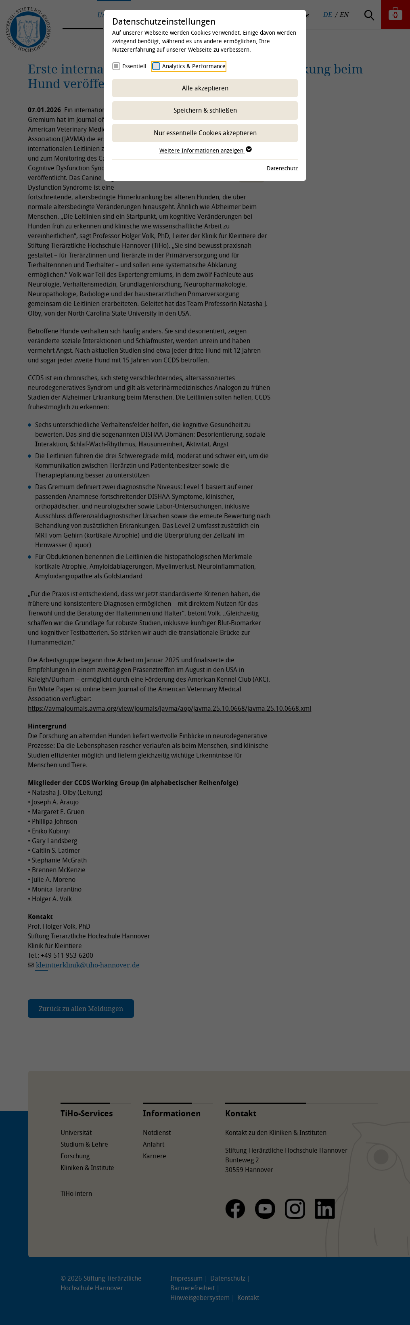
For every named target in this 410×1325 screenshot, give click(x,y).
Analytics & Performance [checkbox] (194, 66)
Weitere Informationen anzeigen (205, 150)
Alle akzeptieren (205, 88)
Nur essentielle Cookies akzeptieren (205, 132)
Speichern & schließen (205, 110)
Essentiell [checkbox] (134, 66)
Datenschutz (282, 168)
